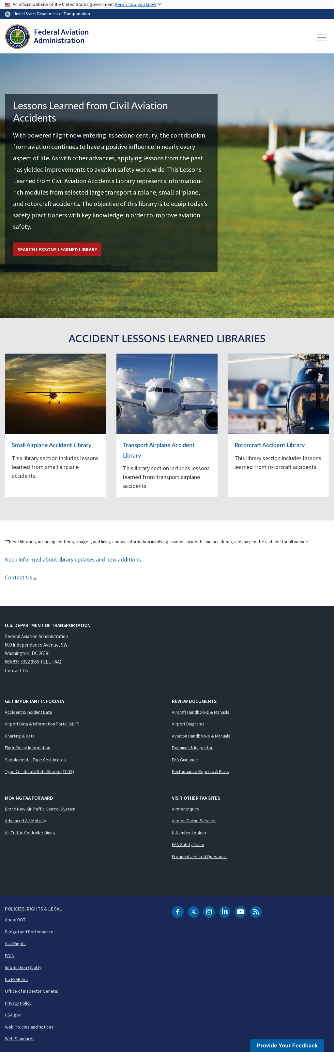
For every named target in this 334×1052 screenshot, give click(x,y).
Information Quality (23, 967)
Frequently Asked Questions (199, 856)
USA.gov (13, 1015)
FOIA (9, 955)
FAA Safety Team (188, 844)
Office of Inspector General (31, 991)
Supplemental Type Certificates (35, 760)
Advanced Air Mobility (25, 821)
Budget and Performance (29, 932)
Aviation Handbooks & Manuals (201, 736)
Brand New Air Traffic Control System (40, 809)
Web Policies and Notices (29, 1027)
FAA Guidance (185, 760)
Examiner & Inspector (192, 748)
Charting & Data (20, 736)
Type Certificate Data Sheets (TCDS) (39, 771)
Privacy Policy (18, 1003)
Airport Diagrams (188, 724)
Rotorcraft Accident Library (270, 445)
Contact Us (21, 577)
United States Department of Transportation (51, 13)
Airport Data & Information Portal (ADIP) (42, 724)
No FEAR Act (16, 979)
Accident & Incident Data (28, 712)
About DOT (15, 920)
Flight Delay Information (27, 748)
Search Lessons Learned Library (57, 249)
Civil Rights (15, 943)
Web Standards (20, 1039)
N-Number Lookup (189, 833)
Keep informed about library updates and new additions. (73, 559)
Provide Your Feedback (287, 1046)
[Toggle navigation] (322, 37)
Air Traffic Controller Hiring (30, 833)
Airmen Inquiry (185, 809)
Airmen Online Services (194, 821)
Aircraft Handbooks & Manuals (200, 712)
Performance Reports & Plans (200, 771)
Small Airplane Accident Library (51, 445)
